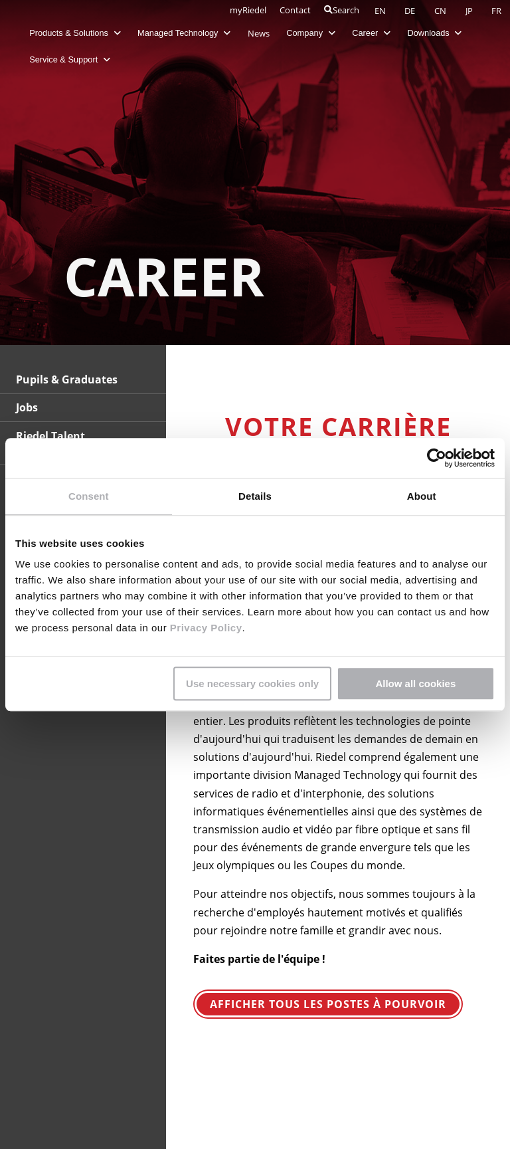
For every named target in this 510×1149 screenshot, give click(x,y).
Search (341, 10)
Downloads (435, 33)
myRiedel (248, 10)
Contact (295, 10)
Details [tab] (255, 496)
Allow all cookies (415, 683)
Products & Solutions (75, 33)
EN (381, 11)
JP (470, 11)
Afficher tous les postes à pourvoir (328, 1004)
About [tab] (421, 496)
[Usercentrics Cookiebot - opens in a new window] (437, 458)
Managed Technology (184, 33)
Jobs (27, 407)
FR (496, 11)
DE (410, 11)
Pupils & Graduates (67, 379)
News (259, 33)
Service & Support (70, 59)
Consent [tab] (88, 496)
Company (311, 33)
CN (441, 11)
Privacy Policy (204, 627)
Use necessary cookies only (252, 683)
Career (372, 33)
